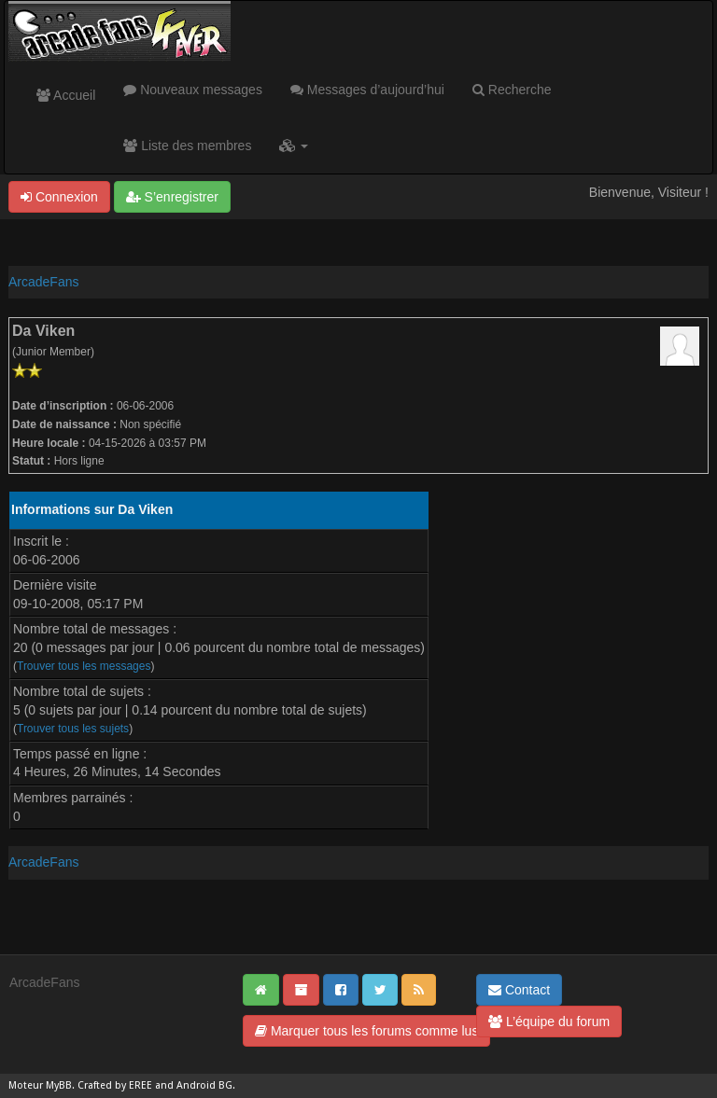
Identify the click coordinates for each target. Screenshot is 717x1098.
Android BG (204, 1085)
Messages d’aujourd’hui (367, 89)
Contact (519, 989)
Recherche (512, 89)
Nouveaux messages (192, 89)
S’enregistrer (172, 196)
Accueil (65, 95)
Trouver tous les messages (83, 666)
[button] (293, 146)
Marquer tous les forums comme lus (366, 1030)
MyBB (59, 1085)
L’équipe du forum (549, 1021)
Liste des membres (187, 145)
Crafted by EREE (114, 1085)
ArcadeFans (43, 281)
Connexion (59, 196)
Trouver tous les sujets (73, 728)
